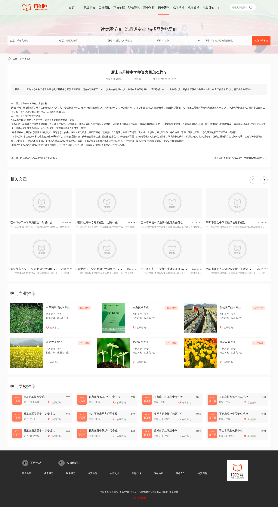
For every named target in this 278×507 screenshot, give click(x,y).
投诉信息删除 (139, 497)
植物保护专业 (141, 342)
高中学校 (149, 7)
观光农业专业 (54, 342)
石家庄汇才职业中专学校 (168, 396)
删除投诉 (136, 473)
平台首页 (26, 473)
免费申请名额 (261, 40)
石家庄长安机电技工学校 (233, 396)
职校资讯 (134, 7)
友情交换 (114, 473)
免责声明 (202, 473)
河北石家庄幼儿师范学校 (103, 413)
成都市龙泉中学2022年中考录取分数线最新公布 (243, 157)
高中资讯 (163, 7)
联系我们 (70, 473)
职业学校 (89, 7)
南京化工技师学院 (34, 396)
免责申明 (92, 473)
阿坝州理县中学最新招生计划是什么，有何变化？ (104, 268)
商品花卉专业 (228, 342)
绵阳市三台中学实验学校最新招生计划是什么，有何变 (237, 222)
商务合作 (180, 473)
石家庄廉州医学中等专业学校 (40, 430)
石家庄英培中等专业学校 (233, 413)
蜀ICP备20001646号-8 (124, 491)
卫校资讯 (104, 7)
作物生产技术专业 (230, 307)
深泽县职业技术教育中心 (168, 413)
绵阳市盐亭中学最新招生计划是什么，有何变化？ (104, 222)
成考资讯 (193, 7)
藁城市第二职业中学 (166, 430)
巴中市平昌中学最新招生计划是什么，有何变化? (169, 222)
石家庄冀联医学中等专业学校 (40, 413)
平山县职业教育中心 (231, 430)
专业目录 (208, 7)
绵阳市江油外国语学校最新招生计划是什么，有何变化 (237, 268)
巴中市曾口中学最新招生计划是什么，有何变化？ (39, 222)
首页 (72, 7)
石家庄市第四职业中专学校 (104, 396)
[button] (252, 180)
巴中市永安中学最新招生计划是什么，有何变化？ (170, 268)
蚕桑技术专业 (141, 307)
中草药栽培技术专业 (58, 307)
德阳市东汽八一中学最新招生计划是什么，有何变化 (40, 268)
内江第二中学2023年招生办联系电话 (38, 157)
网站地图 (158, 473)
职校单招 (119, 7)
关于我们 (48, 473)
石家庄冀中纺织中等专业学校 (106, 430)
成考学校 (178, 7)
